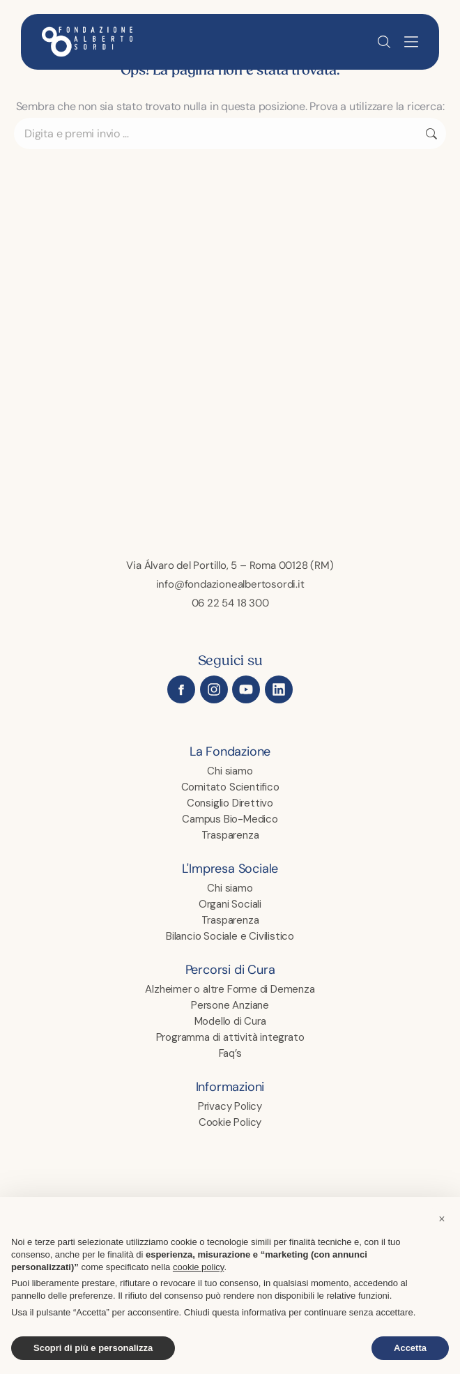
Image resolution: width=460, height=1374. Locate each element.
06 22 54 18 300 (230, 602)
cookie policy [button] (198, 1267)
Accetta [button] (410, 1348)
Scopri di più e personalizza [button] (93, 1348)
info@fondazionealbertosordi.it (230, 583)
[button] (411, 42)
